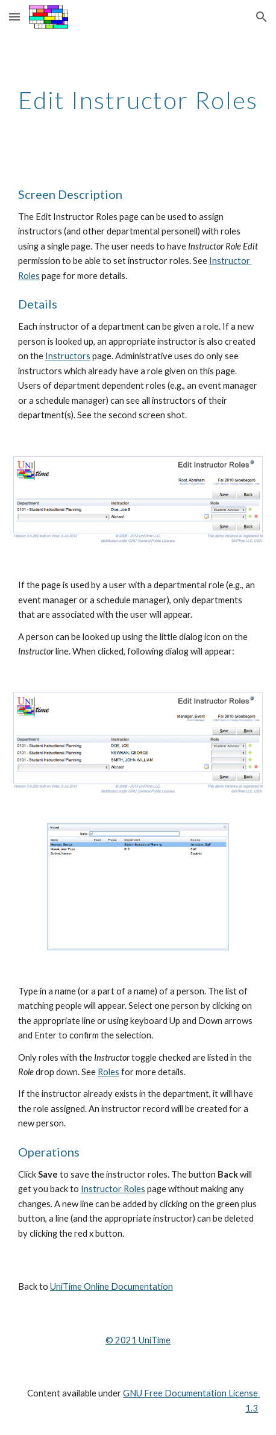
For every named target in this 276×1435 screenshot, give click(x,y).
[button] (14, 16)
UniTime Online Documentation (111, 1286)
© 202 (118, 1340)
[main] (138, 100)
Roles (108, 1072)
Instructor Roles (113, 1189)
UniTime (154, 1340)
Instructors (67, 356)
